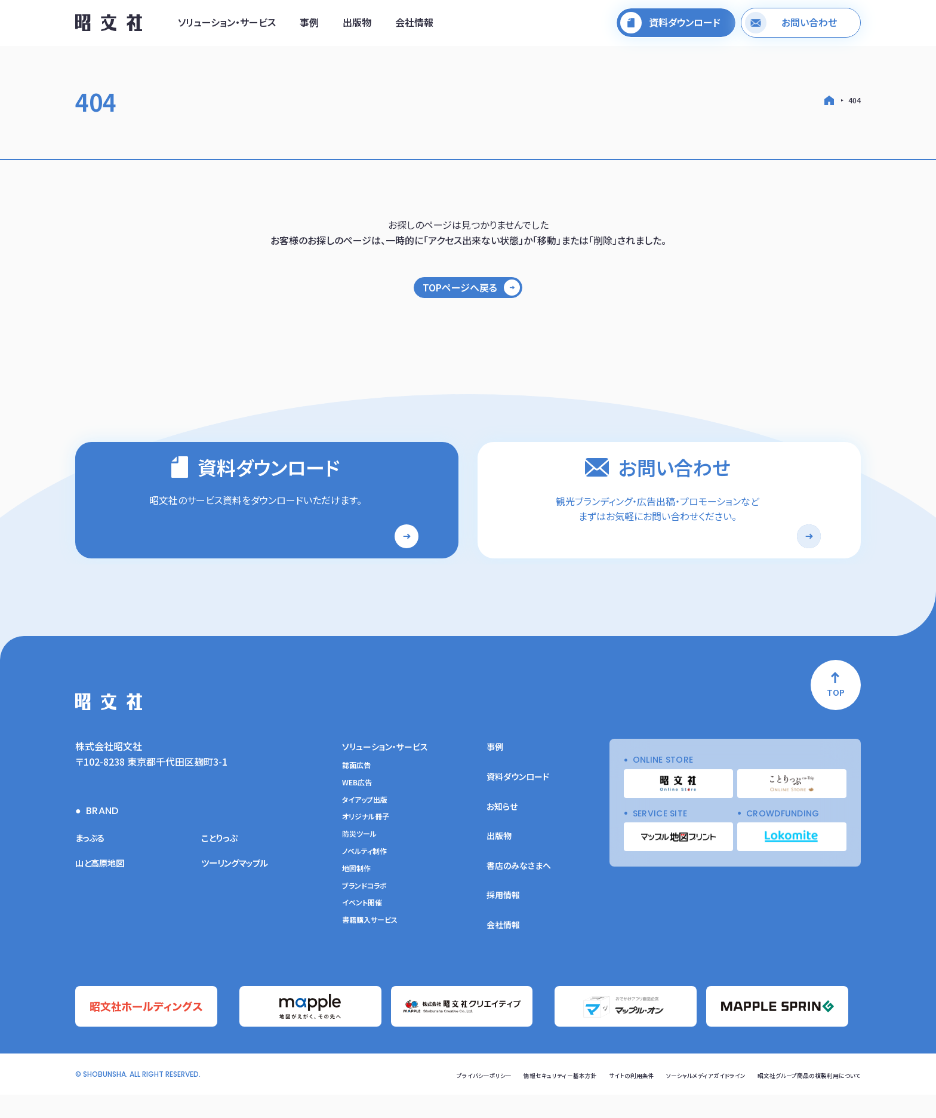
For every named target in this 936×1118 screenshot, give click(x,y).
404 (854, 100)
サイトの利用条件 (591, 1098)
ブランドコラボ (364, 912)
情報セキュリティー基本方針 (508, 1098)
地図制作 (356, 895)
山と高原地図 (103, 889)
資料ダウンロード (518, 803)
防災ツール (359, 860)
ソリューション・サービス (227, 26)
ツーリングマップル (239, 889)
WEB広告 (357, 809)
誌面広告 (356, 792)
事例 (309, 26)
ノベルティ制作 (364, 878)
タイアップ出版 (364, 826)
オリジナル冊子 (365, 843)
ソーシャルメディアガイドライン (677, 1098)
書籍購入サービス (370, 946)
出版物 (357, 26)
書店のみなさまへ (519, 892)
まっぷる (92, 864)
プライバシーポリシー (420, 1098)
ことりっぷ (221, 864)
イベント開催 (362, 929)
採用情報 (503, 921)
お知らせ (502, 833)
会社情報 (414, 26)
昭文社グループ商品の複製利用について (798, 1098)
